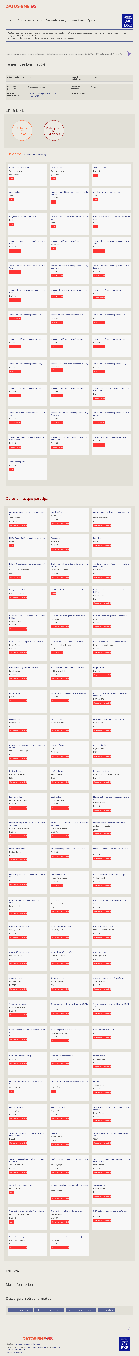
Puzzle (96, 1081)
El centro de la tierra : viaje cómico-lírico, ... (68, 641)
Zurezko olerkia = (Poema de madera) (66, 1237)
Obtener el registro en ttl (20, 1310)
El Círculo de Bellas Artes (19, 167)
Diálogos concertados (18, 590)
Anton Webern (15, 192)
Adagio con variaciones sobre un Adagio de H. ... (27, 513)
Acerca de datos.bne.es (16, 1352)
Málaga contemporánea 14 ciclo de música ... (69, 848)
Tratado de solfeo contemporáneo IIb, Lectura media (27, 438)
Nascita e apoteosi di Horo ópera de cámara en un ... (27, 901)
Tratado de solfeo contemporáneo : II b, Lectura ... (69, 266)
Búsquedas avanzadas (29, 20)
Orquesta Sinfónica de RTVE (104, 1030)
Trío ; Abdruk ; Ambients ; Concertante (66, 1211)
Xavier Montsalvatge (17, 1237)
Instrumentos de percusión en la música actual (69, 217)
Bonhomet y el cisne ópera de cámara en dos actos (69, 565)
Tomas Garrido (99, 1185)
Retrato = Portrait (16, 1107)
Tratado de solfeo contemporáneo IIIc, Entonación (69, 413)
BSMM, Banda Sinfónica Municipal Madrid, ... (27, 538)
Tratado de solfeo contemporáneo (65, 241)
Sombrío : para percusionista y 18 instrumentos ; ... (111, 1160)
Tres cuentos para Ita (17, 462)
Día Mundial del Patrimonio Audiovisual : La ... (69, 590)
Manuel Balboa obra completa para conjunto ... (111, 798)
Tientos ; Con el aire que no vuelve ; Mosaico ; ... (69, 1186)
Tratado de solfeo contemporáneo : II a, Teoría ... (111, 242)
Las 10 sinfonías (57, 745)
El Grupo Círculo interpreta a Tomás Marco (110, 615)
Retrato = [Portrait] (58, 1107)
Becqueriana (56, 538)
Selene (54, 1133)
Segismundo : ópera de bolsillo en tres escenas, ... (111, 1108)
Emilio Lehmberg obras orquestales (23, 667)
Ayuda (91, 20)
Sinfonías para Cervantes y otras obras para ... (69, 1160)
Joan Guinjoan (14, 719)
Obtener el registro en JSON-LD (49, 1310)
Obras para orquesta (17, 1004)
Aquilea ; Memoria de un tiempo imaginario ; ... (111, 513)
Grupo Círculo (98, 667)
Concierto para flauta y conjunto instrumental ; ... (111, 565)
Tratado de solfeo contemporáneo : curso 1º (27, 388)
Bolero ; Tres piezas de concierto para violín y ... (27, 565)
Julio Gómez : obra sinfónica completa (108, 719)
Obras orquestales (101, 952)
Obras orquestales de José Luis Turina (108, 978)
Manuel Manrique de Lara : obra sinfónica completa (27, 824)
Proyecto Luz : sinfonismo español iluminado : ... (27, 1082)
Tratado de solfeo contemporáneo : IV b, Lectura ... (69, 364)
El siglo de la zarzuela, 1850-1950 (22, 216)
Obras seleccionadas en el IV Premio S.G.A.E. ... (27, 1031)
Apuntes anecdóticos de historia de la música (69, 193)
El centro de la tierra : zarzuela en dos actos (111, 641)
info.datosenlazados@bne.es (27, 1344)
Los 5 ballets (56, 797)
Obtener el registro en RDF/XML (80, 1310)
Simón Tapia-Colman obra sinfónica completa (27, 1160)
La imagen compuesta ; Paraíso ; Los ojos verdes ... (27, 746)
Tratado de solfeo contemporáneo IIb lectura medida (111, 413)
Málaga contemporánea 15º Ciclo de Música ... (111, 849)
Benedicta (97, 538)
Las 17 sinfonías (99, 745)
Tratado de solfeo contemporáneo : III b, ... (26, 339)
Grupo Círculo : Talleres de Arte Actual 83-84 (68, 693)
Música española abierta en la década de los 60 (27, 875)
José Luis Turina (57, 167)
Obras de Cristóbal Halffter (62, 952)
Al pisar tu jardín (99, 167)
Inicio (10, 20)
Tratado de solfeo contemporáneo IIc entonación (69, 438)
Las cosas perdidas (101, 771)
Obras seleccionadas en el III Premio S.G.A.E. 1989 (111, 1005)
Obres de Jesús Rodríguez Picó (63, 1030)
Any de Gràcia (56, 512)
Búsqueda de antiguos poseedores (65, 20)
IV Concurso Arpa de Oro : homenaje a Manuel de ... (111, 694)
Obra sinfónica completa (19, 926)
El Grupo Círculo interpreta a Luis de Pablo (68, 615)
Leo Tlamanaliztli (16, 797)
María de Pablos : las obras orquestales (109, 823)
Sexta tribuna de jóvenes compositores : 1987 (111, 1134)
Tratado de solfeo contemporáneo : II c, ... (110, 290)
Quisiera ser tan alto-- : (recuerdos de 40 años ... (111, 217)
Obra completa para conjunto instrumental (110, 900)
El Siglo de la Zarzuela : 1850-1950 (106, 192)
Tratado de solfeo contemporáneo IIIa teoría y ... (27, 413)
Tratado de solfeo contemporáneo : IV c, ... (110, 363)
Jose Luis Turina (57, 719)
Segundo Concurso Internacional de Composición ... (27, 1134)
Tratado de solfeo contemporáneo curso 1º (110, 437)
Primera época (99, 1055)
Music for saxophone (18, 848)
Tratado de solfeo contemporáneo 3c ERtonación (111, 389)
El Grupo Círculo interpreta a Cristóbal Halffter (111, 591)
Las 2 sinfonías (15, 771)
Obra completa (57, 900)
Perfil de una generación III (62, 1055)
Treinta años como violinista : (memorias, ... (26, 1211)
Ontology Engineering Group (35, 1347)
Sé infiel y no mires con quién (21, 1185)
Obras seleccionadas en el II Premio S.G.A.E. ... (69, 1005)
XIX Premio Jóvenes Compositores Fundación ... (111, 1212)
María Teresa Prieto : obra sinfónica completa (69, 824)
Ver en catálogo (107, 1310)
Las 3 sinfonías (57, 771)
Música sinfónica (58, 874)
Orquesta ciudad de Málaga (20, 1055)
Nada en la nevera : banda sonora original (110, 874)
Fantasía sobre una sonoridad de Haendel (68, 667)
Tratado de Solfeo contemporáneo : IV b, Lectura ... (27, 242)
